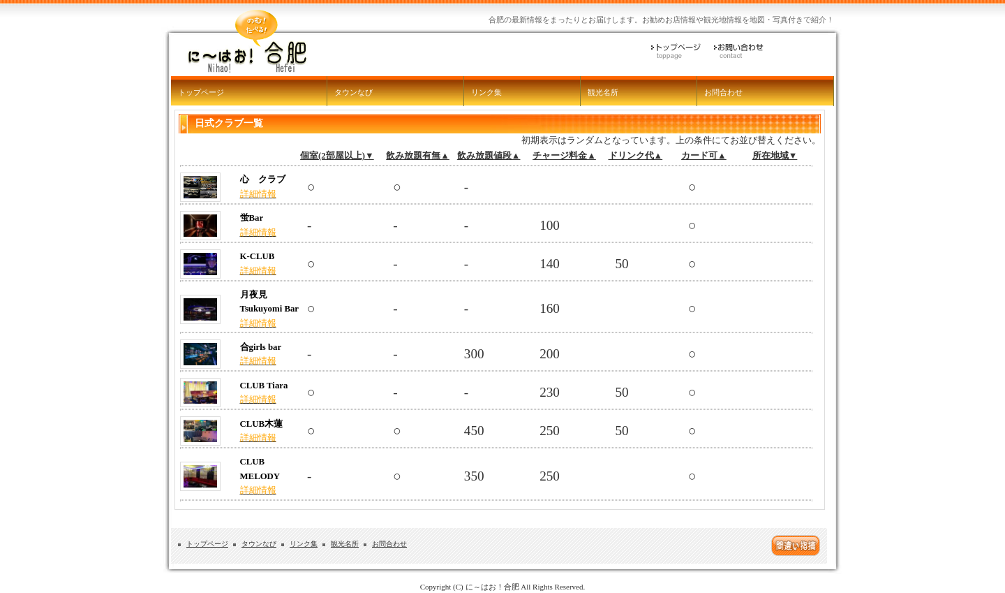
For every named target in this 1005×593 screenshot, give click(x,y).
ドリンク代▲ (636, 156)
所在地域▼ (775, 156)
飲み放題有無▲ (417, 156)
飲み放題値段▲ (489, 156)
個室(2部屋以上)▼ (337, 156)
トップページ (201, 92)
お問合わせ (723, 92)
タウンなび (353, 92)
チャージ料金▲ (564, 156)
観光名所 (603, 92)
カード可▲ (704, 156)
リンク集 (486, 92)
